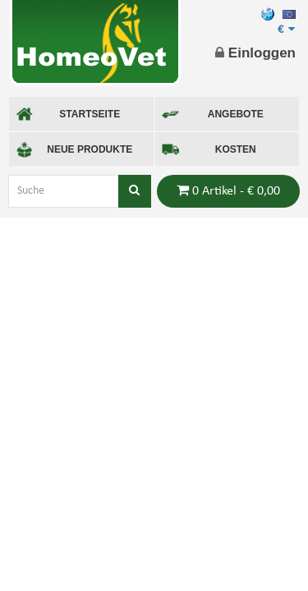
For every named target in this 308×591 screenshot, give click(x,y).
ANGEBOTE (213, 114)
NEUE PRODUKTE (74, 149)
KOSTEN (209, 149)
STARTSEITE (68, 114)
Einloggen (255, 53)
